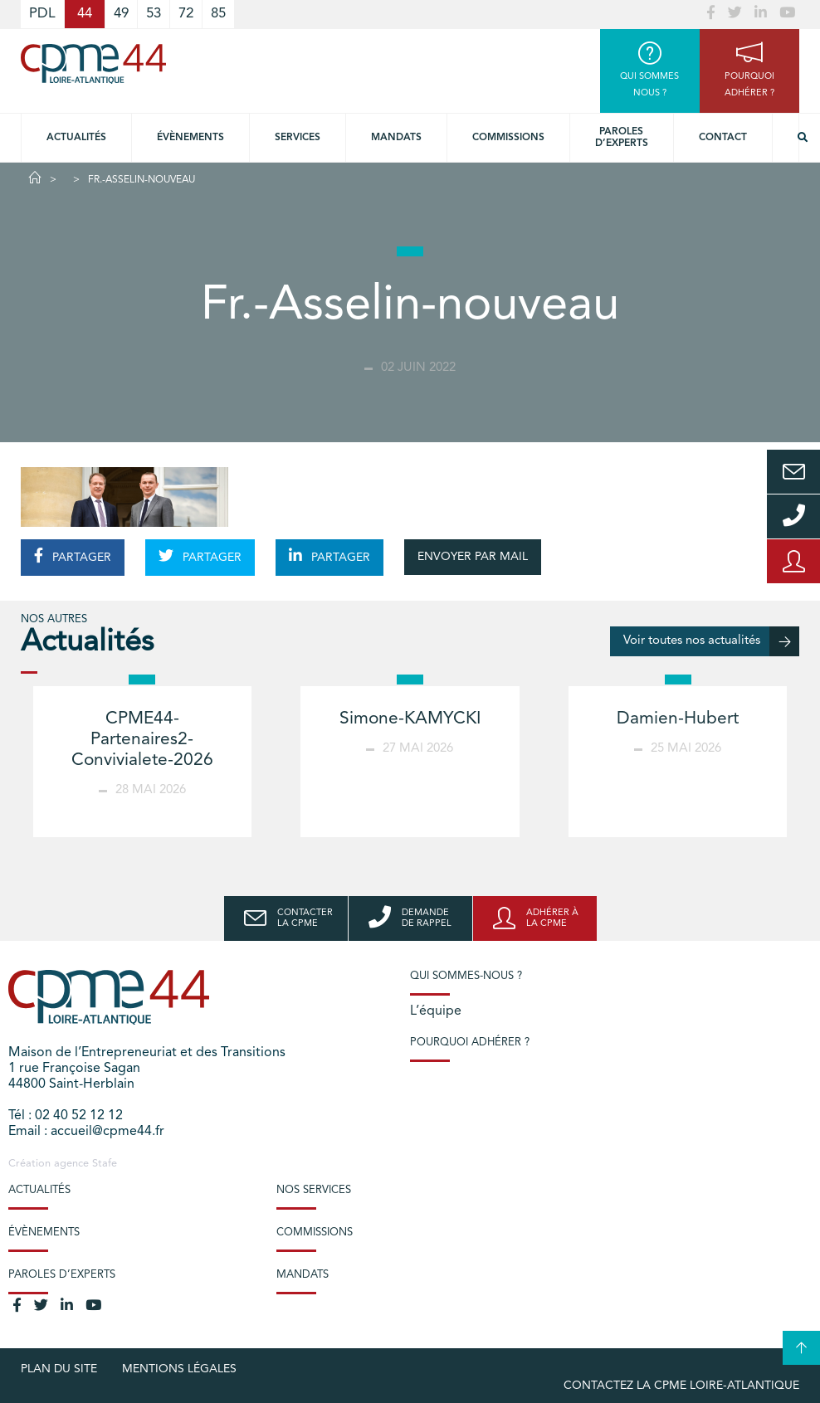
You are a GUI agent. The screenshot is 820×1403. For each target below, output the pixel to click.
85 (218, 14)
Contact (723, 138)
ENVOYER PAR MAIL (472, 557)
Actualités (76, 138)
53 (153, 14)
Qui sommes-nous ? (466, 976)
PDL (42, 14)
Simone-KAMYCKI (410, 719)
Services (297, 138)
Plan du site (59, 1369)
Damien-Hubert (678, 719)
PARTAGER (72, 555)
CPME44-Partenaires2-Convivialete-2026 (142, 739)
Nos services (313, 1190)
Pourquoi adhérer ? (470, 1042)
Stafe (104, 1163)
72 (185, 14)
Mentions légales (179, 1369)
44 (84, 14)
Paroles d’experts (621, 138)
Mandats (396, 138)
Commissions (508, 138)
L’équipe (435, 1011)
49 (121, 14)
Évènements (190, 138)
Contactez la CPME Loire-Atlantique (681, 1385)
